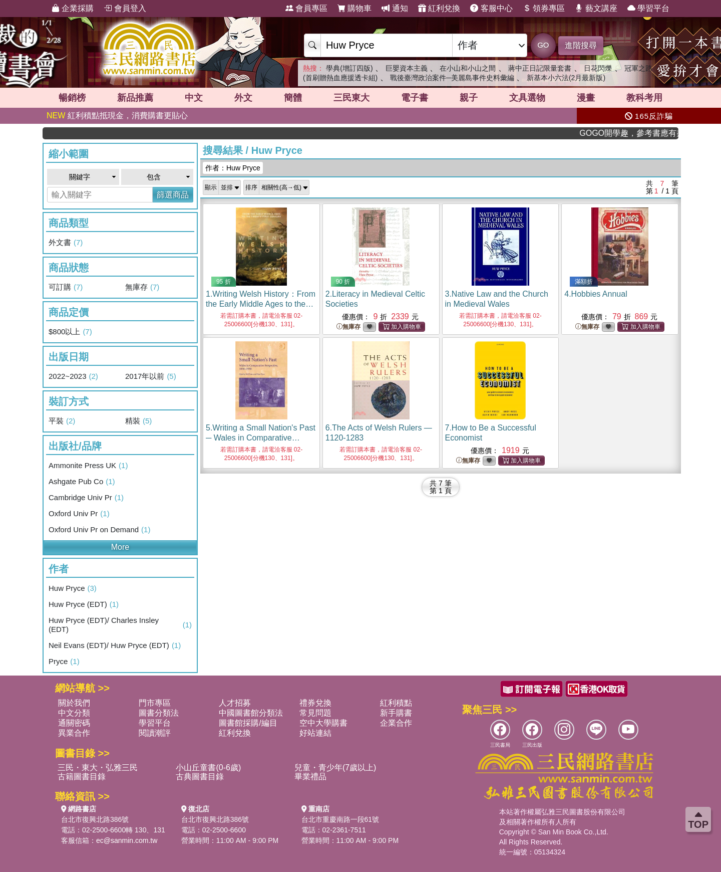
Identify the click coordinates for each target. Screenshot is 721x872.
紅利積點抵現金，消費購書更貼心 (117, 115)
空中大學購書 (323, 723)
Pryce (64, 661)
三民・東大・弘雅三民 (98, 767)
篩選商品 (173, 194)
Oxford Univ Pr (79, 513)
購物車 (354, 8)
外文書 (66, 242)
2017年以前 (150, 376)
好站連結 (315, 733)
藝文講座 (596, 8)
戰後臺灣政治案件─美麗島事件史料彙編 (452, 78)
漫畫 (586, 98)
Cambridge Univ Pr (86, 497)
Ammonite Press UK (88, 465)
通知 (395, 8)
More (120, 547)
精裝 (138, 420)
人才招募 (235, 703)
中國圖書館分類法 (251, 713)
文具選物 (527, 98)
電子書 (414, 98)
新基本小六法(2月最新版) (566, 78)
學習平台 (648, 8)
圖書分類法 (159, 713)
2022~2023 (73, 376)
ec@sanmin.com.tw (126, 840)
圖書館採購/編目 (248, 723)
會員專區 (306, 8)
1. (260, 304)
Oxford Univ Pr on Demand (99, 529)
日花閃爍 (598, 68)
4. (595, 294)
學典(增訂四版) (349, 68)
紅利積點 (396, 703)
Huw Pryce (73, 588)
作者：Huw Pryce (232, 168)
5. (260, 437)
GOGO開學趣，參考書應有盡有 (642, 133)
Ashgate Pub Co (82, 481)
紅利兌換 (439, 8)
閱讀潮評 (155, 733)
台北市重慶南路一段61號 (340, 819)
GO (543, 45)
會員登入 (125, 8)
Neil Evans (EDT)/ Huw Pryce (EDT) (115, 645)
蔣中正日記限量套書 (539, 68)
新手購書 (396, 713)
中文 (194, 98)
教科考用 (644, 98)
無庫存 (142, 287)
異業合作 (74, 733)
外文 (243, 98)
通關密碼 (74, 723)
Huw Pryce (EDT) (84, 604)
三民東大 (351, 98)
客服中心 (491, 8)
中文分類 (74, 713)
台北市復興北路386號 (95, 819)
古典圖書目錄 (200, 776)
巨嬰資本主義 (407, 68)
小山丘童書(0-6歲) (208, 767)
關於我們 (74, 703)
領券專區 (544, 8)
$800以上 (70, 331)
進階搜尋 (581, 45)
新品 (135, 98)
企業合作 (396, 723)
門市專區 (155, 703)
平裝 (62, 420)
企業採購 (73, 8)
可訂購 (66, 287)
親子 (469, 98)
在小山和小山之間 (468, 68)
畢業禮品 (310, 776)
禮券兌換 (315, 703)
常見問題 (315, 713)
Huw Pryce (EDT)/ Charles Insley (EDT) (120, 624)
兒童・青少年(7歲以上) (335, 767)
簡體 (293, 98)
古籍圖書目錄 (82, 776)
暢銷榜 (72, 98)
